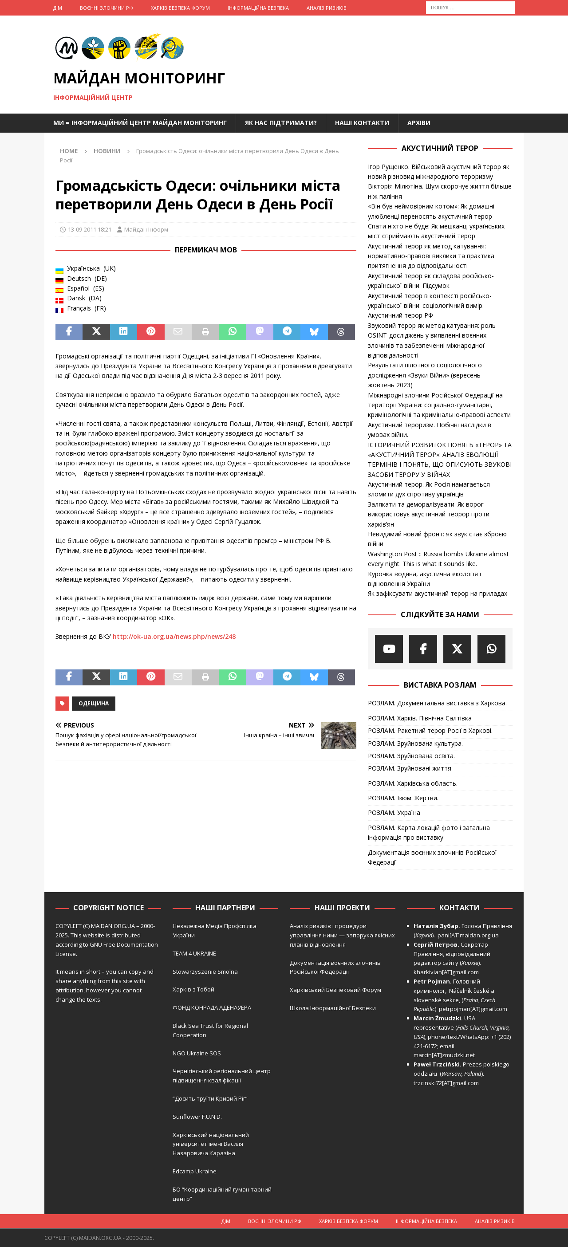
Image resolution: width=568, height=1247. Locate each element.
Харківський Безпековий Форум (335, 990)
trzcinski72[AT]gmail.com (447, 1083)
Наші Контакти (362, 122)
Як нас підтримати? (281, 122)
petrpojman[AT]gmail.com (473, 1009)
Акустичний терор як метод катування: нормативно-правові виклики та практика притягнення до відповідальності (431, 256)
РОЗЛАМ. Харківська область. (413, 783)
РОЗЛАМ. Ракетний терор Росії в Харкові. (430, 730)
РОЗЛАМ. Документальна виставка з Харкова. (437, 703)
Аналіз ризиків (327, 7)
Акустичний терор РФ (400, 315)
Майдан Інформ (146, 229)
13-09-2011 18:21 (89, 229)
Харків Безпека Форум (180, 7)
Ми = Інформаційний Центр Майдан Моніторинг (140, 122)
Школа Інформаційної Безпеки (333, 1008)
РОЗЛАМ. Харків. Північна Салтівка (420, 718)
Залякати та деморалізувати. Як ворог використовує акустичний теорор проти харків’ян (428, 514)
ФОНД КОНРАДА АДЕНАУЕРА (212, 1007)
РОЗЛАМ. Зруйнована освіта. (411, 755)
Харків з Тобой (193, 989)
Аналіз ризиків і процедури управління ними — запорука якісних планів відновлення (342, 935)
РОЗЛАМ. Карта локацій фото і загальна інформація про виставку (429, 832)
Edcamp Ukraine (195, 1171)
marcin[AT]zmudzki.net (444, 1055)
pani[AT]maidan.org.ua (468, 935)
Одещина (94, 703)
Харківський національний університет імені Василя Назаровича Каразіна (211, 1144)
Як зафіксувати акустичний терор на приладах (437, 593)
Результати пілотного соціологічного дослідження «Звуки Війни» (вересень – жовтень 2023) (427, 375)
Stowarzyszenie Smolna (205, 972)
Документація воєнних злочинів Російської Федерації (432, 857)
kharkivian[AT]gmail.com (446, 972)
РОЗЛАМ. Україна (394, 812)
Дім (57, 7)
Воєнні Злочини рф (106, 7)
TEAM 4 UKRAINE (194, 953)
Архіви (418, 122)
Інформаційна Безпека (258, 7)
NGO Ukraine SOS (197, 1053)
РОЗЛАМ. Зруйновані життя (409, 768)
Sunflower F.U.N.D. (197, 1117)
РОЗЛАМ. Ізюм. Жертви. (403, 798)
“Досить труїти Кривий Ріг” (210, 1098)
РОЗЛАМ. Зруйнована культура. (415, 743)
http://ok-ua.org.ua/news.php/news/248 (174, 636)
